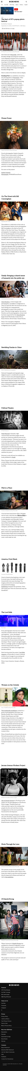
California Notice (5, 1018)
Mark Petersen (5, 433)
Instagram (3, 1007)
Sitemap (3, 1041)
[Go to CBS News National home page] (14, 1)
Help (2, 1054)
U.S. (2, 4)
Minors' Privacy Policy (6, 1025)
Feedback (3, 1056)
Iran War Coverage (5, 992)
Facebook (3, 1005)
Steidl (13, 457)
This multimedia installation (9, 710)
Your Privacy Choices (6, 1021)
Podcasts (3, 1034)
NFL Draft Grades (5, 994)
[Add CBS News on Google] (8, 28)
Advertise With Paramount (7, 1049)
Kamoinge (16, 77)
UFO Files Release (5, 990)
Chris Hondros (5, 302)
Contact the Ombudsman (7, 1059)
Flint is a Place (21, 515)
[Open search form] (26, 1)
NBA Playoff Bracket (6, 996)
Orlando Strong (16, 943)
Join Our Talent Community (7, 1052)
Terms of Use (4, 1023)
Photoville (13, 55)
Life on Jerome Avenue (7, 800)
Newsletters (4, 1032)
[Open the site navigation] (5, 1)
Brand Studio (4, 1038)
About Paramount (5, 1047)
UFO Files (12, 4)
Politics (21, 4)
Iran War (6, 4)
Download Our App (5, 1036)
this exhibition (9, 877)
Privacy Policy (4, 1016)
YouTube (3, 1003)
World (17, 4)
